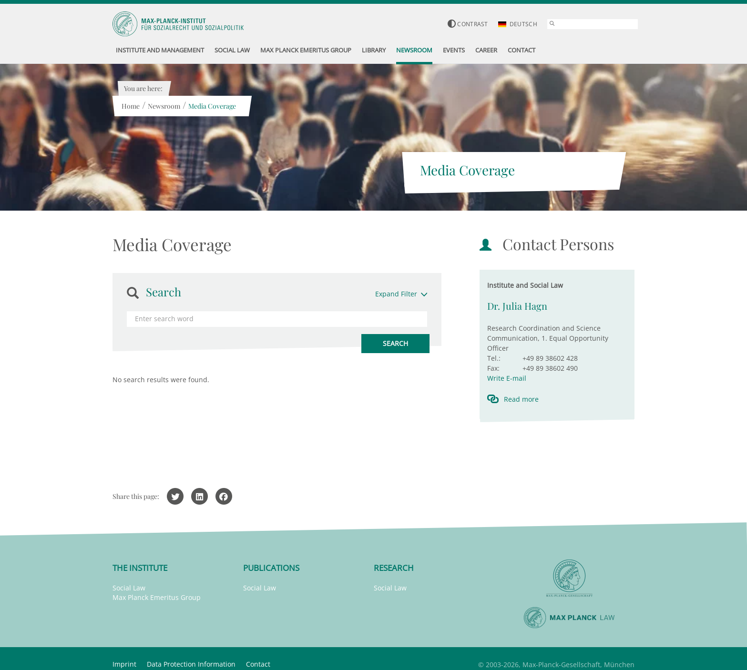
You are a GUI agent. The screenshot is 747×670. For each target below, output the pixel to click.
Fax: (493, 368)
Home (130, 106)
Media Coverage (211, 106)
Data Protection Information (191, 664)
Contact (258, 664)
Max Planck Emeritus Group (157, 597)
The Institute (140, 567)
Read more (521, 399)
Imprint (124, 664)
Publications (271, 567)
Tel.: (494, 358)
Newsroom (163, 106)
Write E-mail (506, 378)
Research (394, 567)
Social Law (129, 587)
